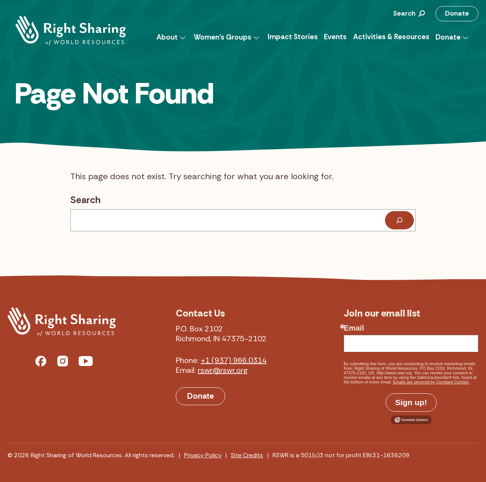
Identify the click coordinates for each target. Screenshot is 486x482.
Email (354, 328)
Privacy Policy (203, 455)
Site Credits (247, 455)
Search (85, 200)
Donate (457, 13)
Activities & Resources (391, 36)
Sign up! (411, 402)
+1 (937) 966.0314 (234, 360)
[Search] (399, 220)
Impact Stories (293, 36)
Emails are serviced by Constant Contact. (431, 382)
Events (335, 36)
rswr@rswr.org (223, 370)
